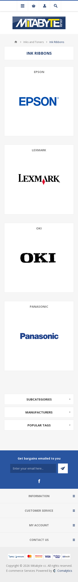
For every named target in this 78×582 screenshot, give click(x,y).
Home (16, 42)
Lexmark (39, 150)
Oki (39, 228)
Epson (39, 72)
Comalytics (62, 571)
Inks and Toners (34, 42)
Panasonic (39, 306)
